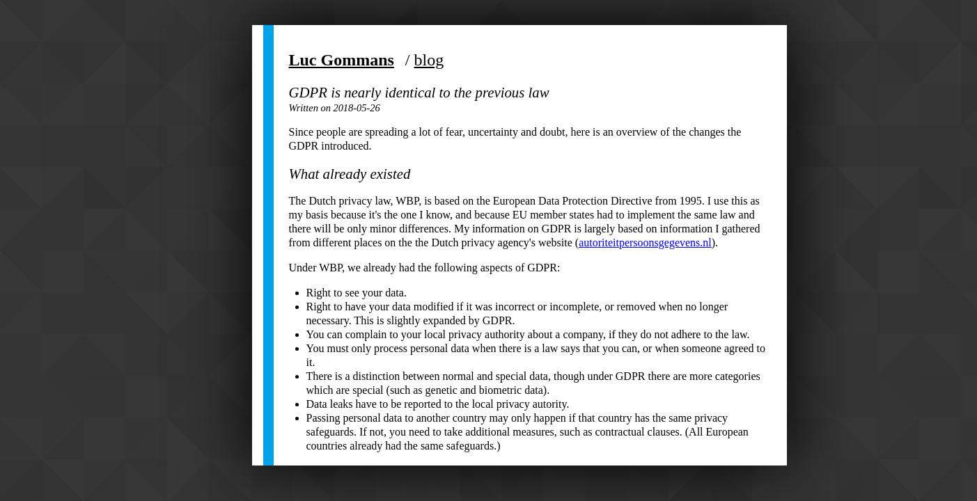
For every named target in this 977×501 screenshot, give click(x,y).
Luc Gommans (341, 60)
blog (429, 60)
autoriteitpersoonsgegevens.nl (645, 242)
